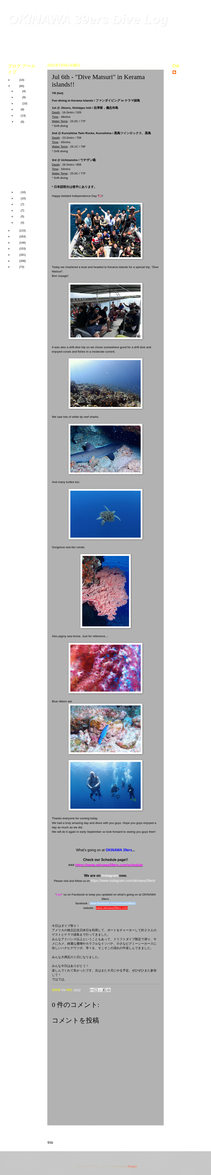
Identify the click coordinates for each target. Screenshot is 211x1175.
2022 (15, 79)
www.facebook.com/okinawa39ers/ (112, 903)
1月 (18, 222)
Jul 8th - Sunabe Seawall (25, 157)
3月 (18, 210)
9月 (18, 109)
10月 (18, 103)
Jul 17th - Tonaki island (25, 147)
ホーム (105, 1133)
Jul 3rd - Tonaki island (24, 182)
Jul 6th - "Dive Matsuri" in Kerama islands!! (23, 169)
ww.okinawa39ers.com (113, 908)
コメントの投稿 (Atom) (69, 1142)
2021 (15, 86)
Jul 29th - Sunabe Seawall (26, 138)
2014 (15, 266)
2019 (15, 236)
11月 (18, 97)
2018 (15, 242)
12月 (18, 91)
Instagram (110, 875)
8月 (18, 115)
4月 (18, 204)
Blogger (132, 1166)
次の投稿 (55, 1133)
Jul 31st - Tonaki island (25, 128)
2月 (18, 216)
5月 (18, 198)
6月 (18, 192)
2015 (15, 261)
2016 (15, 254)
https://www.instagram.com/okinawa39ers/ (123, 881)
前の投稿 (156, 1133)
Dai (179, 72)
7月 (18, 121)
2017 (15, 248)
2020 (15, 230)
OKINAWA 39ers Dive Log (88, 19)
